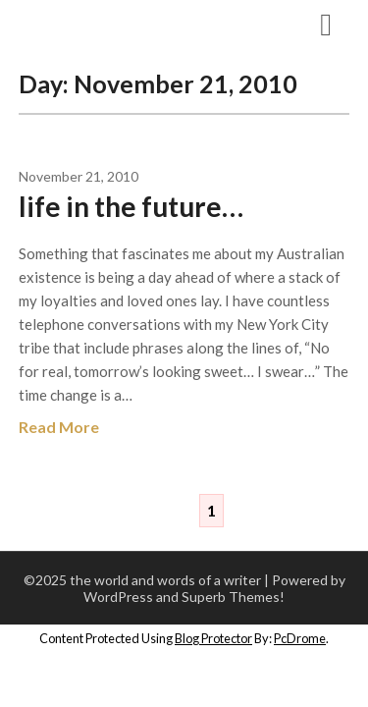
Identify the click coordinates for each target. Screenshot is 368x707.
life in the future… (131, 206)
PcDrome (300, 638)
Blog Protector (213, 638)
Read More (59, 426)
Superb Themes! (233, 596)
